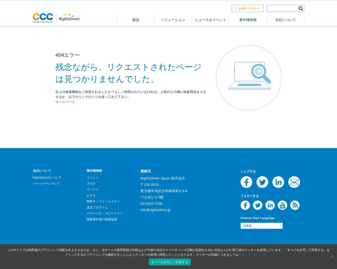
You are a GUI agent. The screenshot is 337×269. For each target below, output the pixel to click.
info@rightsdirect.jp (155, 210)
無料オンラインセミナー (103, 201)
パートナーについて (46, 183)
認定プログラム (97, 207)
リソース (93, 189)
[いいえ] (331, 256)
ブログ (91, 183)
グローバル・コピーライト (105, 213)
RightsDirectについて (47, 177)
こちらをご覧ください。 (255, 254)
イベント (93, 177)
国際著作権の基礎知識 (102, 219)
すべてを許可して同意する (169, 262)
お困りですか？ (249, 8)
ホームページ (65, 102)
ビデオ (91, 195)
